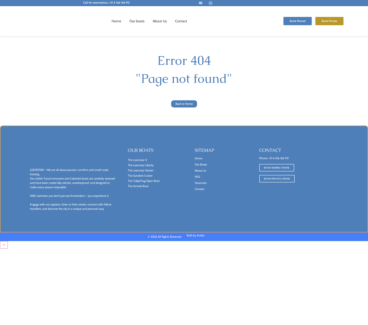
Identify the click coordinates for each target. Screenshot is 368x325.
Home (116, 21)
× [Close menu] (4, 244)
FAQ (197, 176)
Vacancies (201, 183)
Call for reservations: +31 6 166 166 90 (106, 2)
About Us (160, 21)
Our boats (136, 21)
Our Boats (201, 164)
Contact (181, 21)
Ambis (200, 235)
